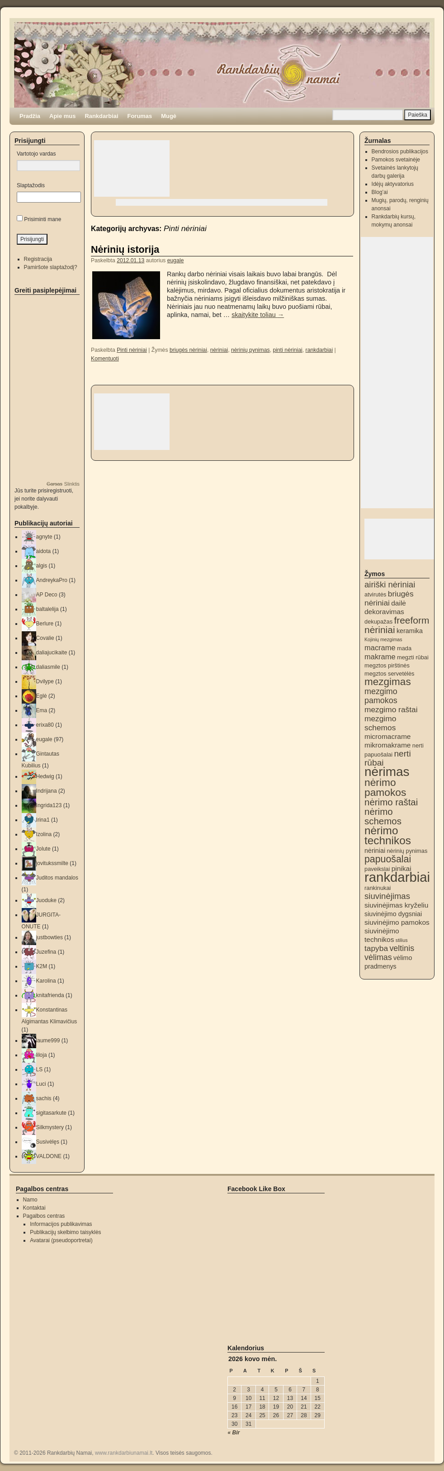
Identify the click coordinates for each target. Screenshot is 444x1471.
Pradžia (29, 116)
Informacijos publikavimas (61, 1224)
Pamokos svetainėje (396, 159)
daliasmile (48, 667)
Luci (41, 1084)
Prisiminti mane (42, 219)
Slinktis (72, 484)
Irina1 (43, 820)
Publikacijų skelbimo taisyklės (65, 1232)
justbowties (49, 937)
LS (39, 1069)
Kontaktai (34, 1208)
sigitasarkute (51, 1113)
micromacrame (387, 736)
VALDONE (48, 1156)
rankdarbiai (319, 350)
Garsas (54, 484)
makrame (380, 657)
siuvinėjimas (387, 896)
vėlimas (378, 957)
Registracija (38, 259)
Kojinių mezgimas (383, 639)
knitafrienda (50, 995)
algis (41, 566)
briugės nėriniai (188, 350)
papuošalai (387, 859)
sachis (44, 1098)
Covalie (45, 638)
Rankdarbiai (101, 116)
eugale (175, 260)
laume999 (48, 1040)
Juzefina (46, 952)
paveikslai (377, 869)
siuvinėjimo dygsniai (393, 914)
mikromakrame (387, 745)
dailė (398, 603)
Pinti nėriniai (132, 350)
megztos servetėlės (389, 673)
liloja (41, 1055)
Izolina (44, 834)
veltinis (401, 948)
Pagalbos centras (44, 1216)
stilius (402, 940)
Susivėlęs (47, 1142)
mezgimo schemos (380, 723)
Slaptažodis (31, 185)
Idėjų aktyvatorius (393, 184)
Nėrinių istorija (125, 249)
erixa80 (45, 725)
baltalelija (47, 609)
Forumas (140, 116)
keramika (410, 630)
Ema (41, 710)
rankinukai (377, 887)
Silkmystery (50, 1127)
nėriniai (219, 350)
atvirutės (375, 594)
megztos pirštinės (387, 665)
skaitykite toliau (257, 314)
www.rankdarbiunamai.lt (123, 1453)
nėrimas (387, 772)
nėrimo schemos (382, 816)
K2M (41, 966)
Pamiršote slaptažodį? (50, 267)
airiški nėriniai (389, 584)
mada (404, 648)
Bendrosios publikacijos (400, 151)
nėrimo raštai (391, 802)
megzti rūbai (413, 657)
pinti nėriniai (287, 350)
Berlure (45, 623)
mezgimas (387, 681)
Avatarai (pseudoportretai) (61, 1240)
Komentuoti (105, 358)
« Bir (234, 1432)
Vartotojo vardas (36, 154)
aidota (43, 551)
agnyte (44, 537)
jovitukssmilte (52, 863)
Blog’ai (380, 192)
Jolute (43, 849)
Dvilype (45, 681)
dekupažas (378, 621)
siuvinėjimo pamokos (397, 922)
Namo (30, 1200)
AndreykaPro (51, 580)
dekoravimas (384, 611)
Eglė (41, 696)
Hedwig (45, 776)
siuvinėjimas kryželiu (396, 905)
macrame (380, 647)
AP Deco (46, 594)
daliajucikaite (51, 652)
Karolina (46, 981)
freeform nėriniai (396, 625)
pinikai (401, 868)
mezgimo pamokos (380, 696)
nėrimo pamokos (385, 787)
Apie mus (62, 116)
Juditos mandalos (57, 878)
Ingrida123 (49, 805)
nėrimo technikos (387, 835)
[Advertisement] (132, 168)
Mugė (168, 116)
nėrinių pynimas (250, 350)
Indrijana (46, 791)
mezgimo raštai (390, 709)
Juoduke (46, 900)
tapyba (376, 948)
